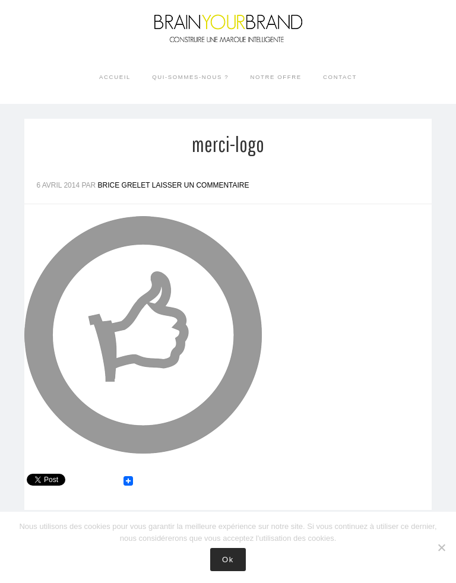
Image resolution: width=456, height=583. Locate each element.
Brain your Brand (228, 35)
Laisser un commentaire (200, 185)
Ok (228, 559)
